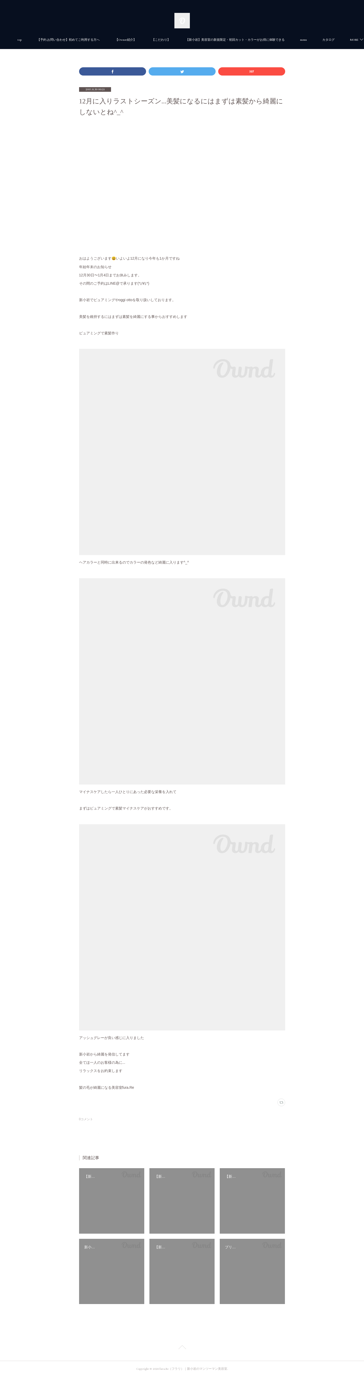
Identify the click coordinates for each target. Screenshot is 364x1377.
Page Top (182, 1348)
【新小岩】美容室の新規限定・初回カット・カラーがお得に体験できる (252, 40)
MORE (321, 40)
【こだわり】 (178, 40)
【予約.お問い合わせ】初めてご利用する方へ (85, 40)
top (37, 40)
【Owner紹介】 (142, 40)
